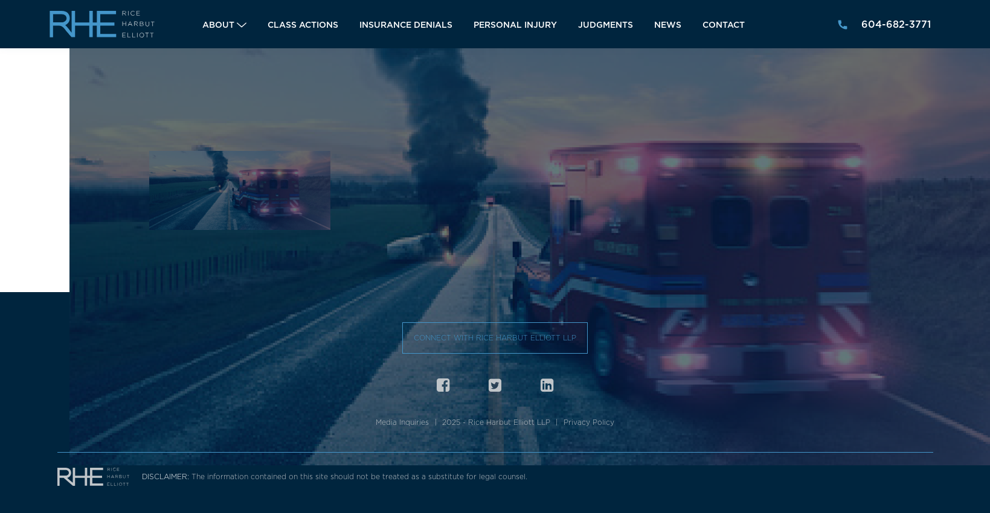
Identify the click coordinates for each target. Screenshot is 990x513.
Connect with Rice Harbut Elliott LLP (495, 337)
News (667, 25)
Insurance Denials (405, 25)
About (218, 25)
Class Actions (303, 25)
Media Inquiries (402, 422)
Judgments (605, 25)
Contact (723, 25)
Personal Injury (515, 25)
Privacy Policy (589, 422)
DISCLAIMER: (166, 476)
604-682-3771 (896, 24)
